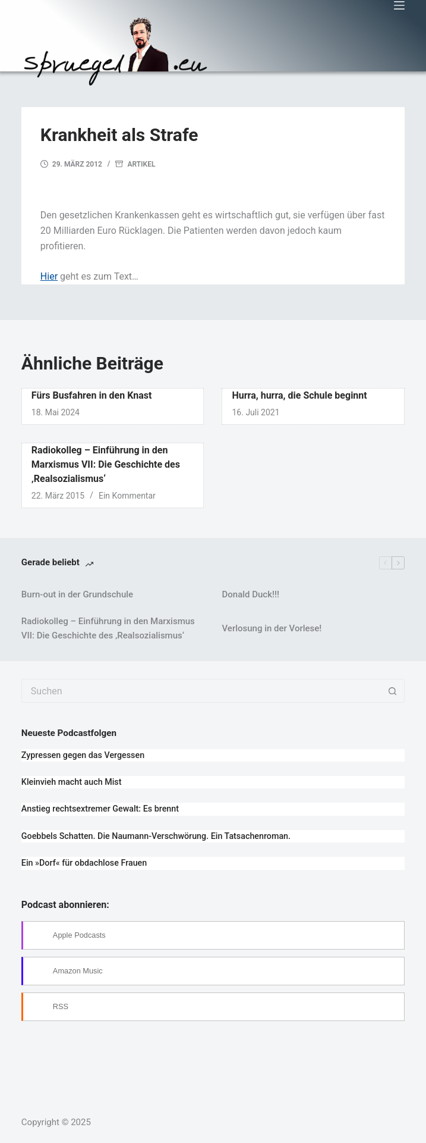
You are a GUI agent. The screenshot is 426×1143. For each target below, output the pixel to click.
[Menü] (399, 5)
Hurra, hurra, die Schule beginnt (299, 395)
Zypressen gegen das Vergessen (82, 755)
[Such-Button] (393, 691)
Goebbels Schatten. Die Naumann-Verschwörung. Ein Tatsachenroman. (156, 836)
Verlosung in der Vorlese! (271, 628)
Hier (49, 276)
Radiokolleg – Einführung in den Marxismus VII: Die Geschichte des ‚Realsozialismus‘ (105, 464)
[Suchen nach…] (201, 691)
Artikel (141, 164)
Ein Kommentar (127, 495)
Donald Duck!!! (250, 594)
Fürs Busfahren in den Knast (91, 395)
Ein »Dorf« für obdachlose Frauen (84, 863)
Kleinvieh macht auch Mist (71, 782)
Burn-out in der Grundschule (77, 594)
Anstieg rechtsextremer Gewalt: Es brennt (100, 808)
